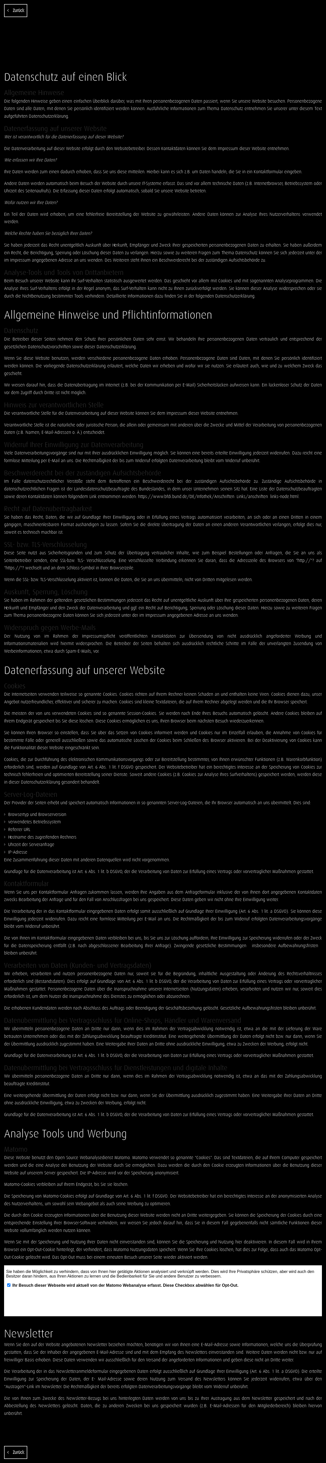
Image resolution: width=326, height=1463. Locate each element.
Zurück (15, 10)
